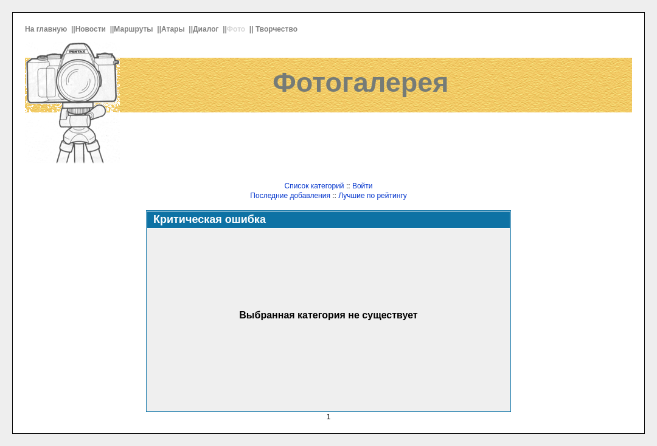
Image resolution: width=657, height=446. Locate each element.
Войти (362, 186)
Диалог (207, 29)
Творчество (277, 29)
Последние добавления (290, 195)
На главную (47, 29)
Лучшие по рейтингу (372, 195)
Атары (174, 29)
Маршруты (134, 29)
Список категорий (314, 186)
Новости (91, 29)
